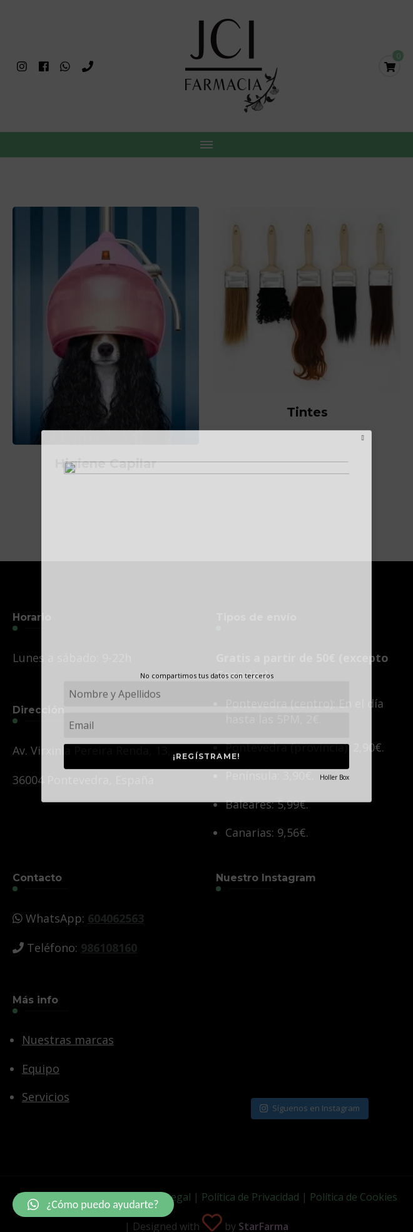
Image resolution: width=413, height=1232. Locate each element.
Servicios (45, 1096)
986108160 (109, 947)
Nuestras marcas (68, 1039)
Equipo (40, 1068)
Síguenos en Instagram (310, 1108)
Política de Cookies (353, 1197)
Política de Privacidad (250, 1197)
